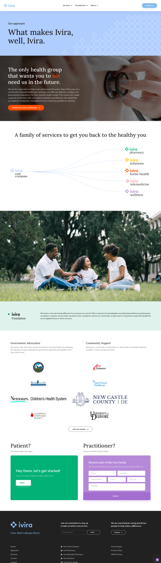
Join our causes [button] (79, 397)
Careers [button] (117, 500)
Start (22, 450)
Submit (116, 464)
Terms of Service (115, 551)
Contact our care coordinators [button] (24, 108)
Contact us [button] (145, 5)
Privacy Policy (101, 551)
